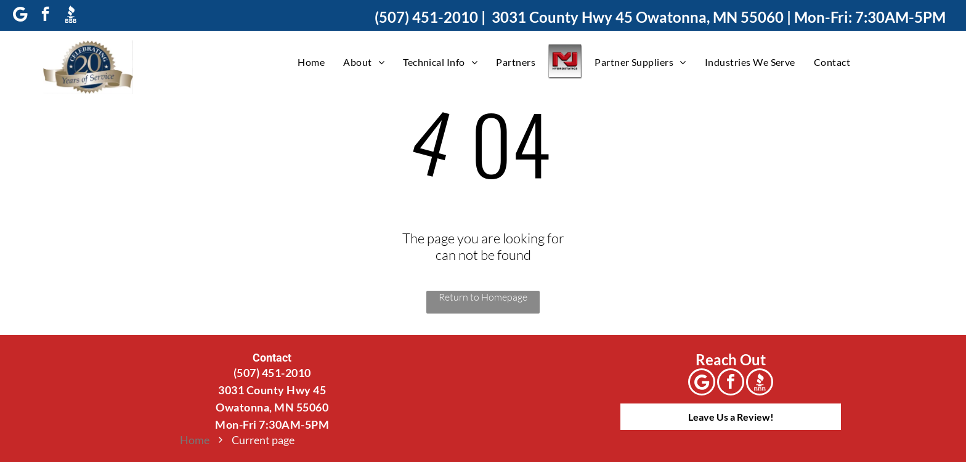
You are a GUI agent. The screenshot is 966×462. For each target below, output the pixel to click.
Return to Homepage (483, 297)
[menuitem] (311, 61)
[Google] (20, 15)
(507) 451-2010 (426, 17)
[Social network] (70, 15)
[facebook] (45, 15)
